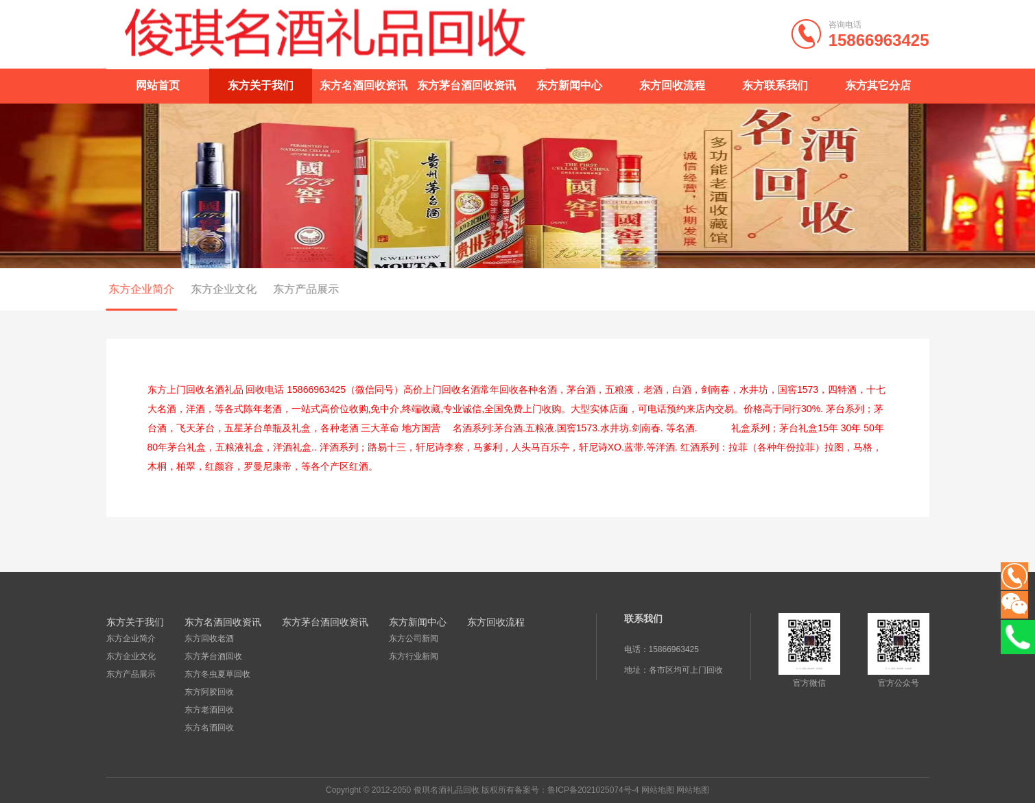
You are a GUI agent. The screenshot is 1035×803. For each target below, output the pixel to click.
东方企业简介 (126, 289)
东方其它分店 (878, 85)
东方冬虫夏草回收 (217, 674)
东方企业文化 (208, 289)
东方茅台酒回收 (213, 656)
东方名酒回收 (209, 727)
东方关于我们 (261, 85)
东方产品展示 (291, 289)
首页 (874, 290)
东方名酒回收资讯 (363, 85)
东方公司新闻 (413, 638)
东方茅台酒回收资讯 (466, 85)
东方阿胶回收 (209, 692)
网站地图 (657, 790)
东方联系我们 (775, 85)
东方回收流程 (672, 85)
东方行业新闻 (413, 656)
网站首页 (158, 85)
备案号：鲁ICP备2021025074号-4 (576, 790)
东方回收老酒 (209, 638)
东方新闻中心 (569, 85)
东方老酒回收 (209, 710)
